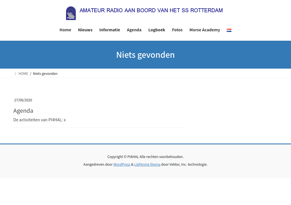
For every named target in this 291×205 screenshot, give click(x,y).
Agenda (23, 110)
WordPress (121, 164)
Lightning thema (147, 164)
